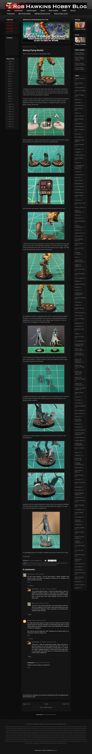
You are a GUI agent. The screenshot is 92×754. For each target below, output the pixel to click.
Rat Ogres (78, 400)
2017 (10, 114)
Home (46, 704)
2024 (10, 66)
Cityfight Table (79, 155)
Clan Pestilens (79, 158)
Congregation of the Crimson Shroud (79, 167)
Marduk (77, 287)
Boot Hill (77, 134)
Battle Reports (79, 108)
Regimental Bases (80, 406)
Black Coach (78, 116)
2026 (10, 61)
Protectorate (11, 13)
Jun (9, 88)
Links (8, 10)
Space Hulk (78, 467)
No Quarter (78, 326)
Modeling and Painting (79, 293)
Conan (77, 162)
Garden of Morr (79, 207)
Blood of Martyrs (79, 129)
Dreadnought (78, 192)
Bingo (76, 113)
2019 (10, 109)
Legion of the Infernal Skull (78, 260)
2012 (10, 126)
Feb (9, 98)
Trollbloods (78, 524)
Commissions (18, 10)
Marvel (77, 290)
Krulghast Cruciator (77, 253)
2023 (10, 69)
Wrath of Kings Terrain (61, 13)
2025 (10, 64)
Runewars (78, 424)
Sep (9, 81)
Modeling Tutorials (80, 297)
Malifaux (77, 281)
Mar (9, 96)
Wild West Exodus (80, 572)
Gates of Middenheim (78, 211)
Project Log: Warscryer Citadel (80, 378)
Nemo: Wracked (79, 318)
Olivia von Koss (32, 565)
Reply (28, 582)
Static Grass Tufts (80, 482)
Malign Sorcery (79, 284)
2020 (10, 106)
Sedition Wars (79, 440)
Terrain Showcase (80, 500)
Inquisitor (77, 236)
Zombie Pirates (79, 584)
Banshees (78, 102)
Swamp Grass (79, 497)
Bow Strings (78, 137)
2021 (10, 104)
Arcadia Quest (79, 87)
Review (77, 416)
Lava (76, 257)
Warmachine (78, 563)
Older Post (65, 704)
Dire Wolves (78, 183)
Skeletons (78, 455)
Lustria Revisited (79, 273)
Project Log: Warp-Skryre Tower (78, 373)
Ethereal (77, 200)
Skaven (42, 10)
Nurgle (77, 333)
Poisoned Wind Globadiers (79, 344)
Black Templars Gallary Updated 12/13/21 (79, 59)
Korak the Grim (79, 248)
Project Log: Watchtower (78, 384)
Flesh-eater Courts (80, 203)
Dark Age (77, 177)
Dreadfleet (78, 189)
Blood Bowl (78, 123)
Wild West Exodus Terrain (42, 13)
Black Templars (53, 10)
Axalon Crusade (79, 95)
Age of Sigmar (30, 563)
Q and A (77, 397)
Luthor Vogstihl (79, 278)
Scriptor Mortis (79, 437)
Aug (9, 83)
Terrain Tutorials (79, 505)
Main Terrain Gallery (25, 13)
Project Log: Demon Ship (78, 349)
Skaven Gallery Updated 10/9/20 (79, 68)
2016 (10, 116)
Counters (77, 171)
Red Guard (78, 403)
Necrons (73, 10)
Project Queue (79, 392)
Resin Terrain (78, 413)
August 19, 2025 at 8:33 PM (42, 662)
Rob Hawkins (35, 589)
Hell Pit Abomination (78, 226)
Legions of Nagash (55, 563)
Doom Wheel (78, 186)
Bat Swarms (38, 563)
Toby (28, 574)
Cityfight (77, 152)
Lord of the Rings (80, 269)
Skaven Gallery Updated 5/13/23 (79, 53)
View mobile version (46, 707)
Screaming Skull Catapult (79, 433)
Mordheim (78, 302)
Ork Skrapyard (79, 341)
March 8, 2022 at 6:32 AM (37, 574)
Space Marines (53, 565)
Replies (31, 585)
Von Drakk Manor (80, 545)
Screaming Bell (79, 430)
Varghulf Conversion (78, 541)
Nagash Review (79, 308)
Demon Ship (78, 180)
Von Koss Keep (79, 550)
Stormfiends (78, 490)
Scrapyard (78, 427)
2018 (10, 111)
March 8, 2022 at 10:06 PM (49, 589)
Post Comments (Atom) (49, 714)
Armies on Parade (80, 90)
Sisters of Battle (79, 448)
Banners (77, 99)
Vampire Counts (79, 532)
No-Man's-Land (79, 329)
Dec (9, 73)
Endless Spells (79, 195)
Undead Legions (32, 10)
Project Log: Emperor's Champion (78, 361)
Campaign (78, 149)
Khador (64, 10)
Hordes (77, 230)
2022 (10, 71)
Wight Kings (78, 569)
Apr (9, 93)
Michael (29, 620)
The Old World (79, 512)
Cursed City (78, 174)
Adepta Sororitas (79, 78)
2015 (10, 119)
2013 (10, 124)
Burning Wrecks (79, 144)
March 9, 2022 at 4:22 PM (42, 603)
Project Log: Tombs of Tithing (79, 366)
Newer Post (26, 704)
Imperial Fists (45, 563)
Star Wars (78, 479)
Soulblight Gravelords (42, 565)
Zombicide (78, 581)
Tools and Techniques (78, 520)
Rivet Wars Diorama (78, 420)
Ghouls (77, 215)
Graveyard (78, 218)
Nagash (77, 305)
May (9, 91)
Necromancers (79, 312)
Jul (9, 86)
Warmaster (78, 566)
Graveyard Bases (80, 221)
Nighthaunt (78, 323)
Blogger (55, 750)
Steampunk (78, 487)
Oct (9, 78)
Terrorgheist (78, 509)
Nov (9, 76)
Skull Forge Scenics (78, 459)
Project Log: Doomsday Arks (79, 353)
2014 (10, 121)
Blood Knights (79, 126)
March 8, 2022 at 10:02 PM (49, 642)
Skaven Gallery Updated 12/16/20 (80, 64)
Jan (9, 101)
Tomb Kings (78, 517)
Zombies (77, 587)
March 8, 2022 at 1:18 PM (39, 620)
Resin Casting (79, 410)
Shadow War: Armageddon (79, 444)
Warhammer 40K (80, 554)
